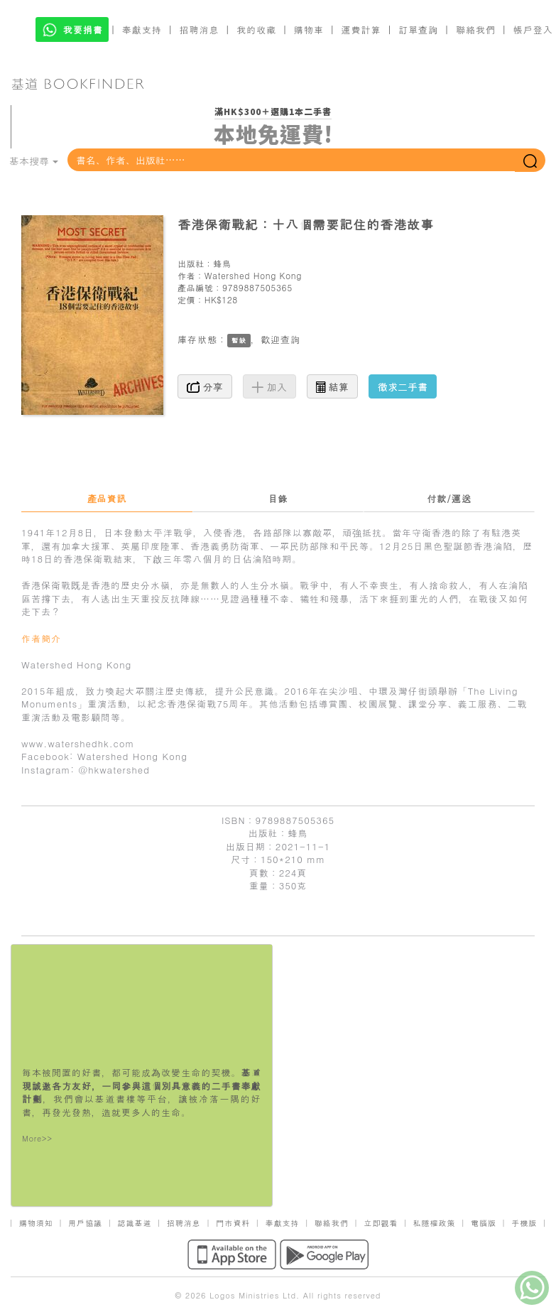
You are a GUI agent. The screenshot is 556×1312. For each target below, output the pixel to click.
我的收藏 (256, 29)
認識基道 (134, 1223)
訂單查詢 (418, 29)
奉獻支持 (142, 29)
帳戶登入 (533, 29)
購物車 (309, 29)
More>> (37, 1138)
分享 (205, 386)
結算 (332, 386)
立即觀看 (381, 1223)
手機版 (524, 1223)
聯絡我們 (476, 29)
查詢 (290, 339)
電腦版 (483, 1223)
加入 (269, 386)
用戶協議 (85, 1223)
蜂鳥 (222, 263)
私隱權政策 (434, 1223)
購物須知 (36, 1223)
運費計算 (361, 29)
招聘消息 (199, 29)
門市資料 (233, 1223)
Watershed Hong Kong (253, 275)
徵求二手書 (402, 386)
